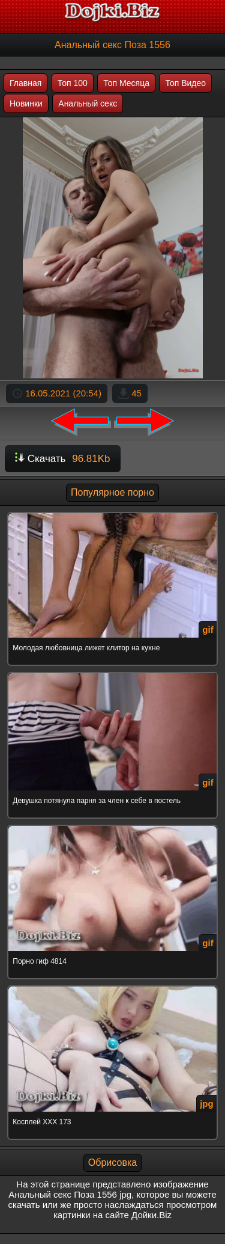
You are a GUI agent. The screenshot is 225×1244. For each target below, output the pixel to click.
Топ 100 (73, 83)
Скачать (62, 458)
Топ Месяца (126, 83)
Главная (25, 83)
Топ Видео (185, 83)
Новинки (26, 103)
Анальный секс (87, 103)
